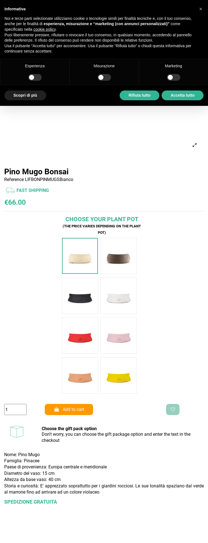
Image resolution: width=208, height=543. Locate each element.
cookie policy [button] (45, 29)
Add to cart (69, 409)
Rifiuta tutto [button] (140, 95)
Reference (14, 179)
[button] (200, 8)
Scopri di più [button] (25, 95)
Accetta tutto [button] (183, 95)
